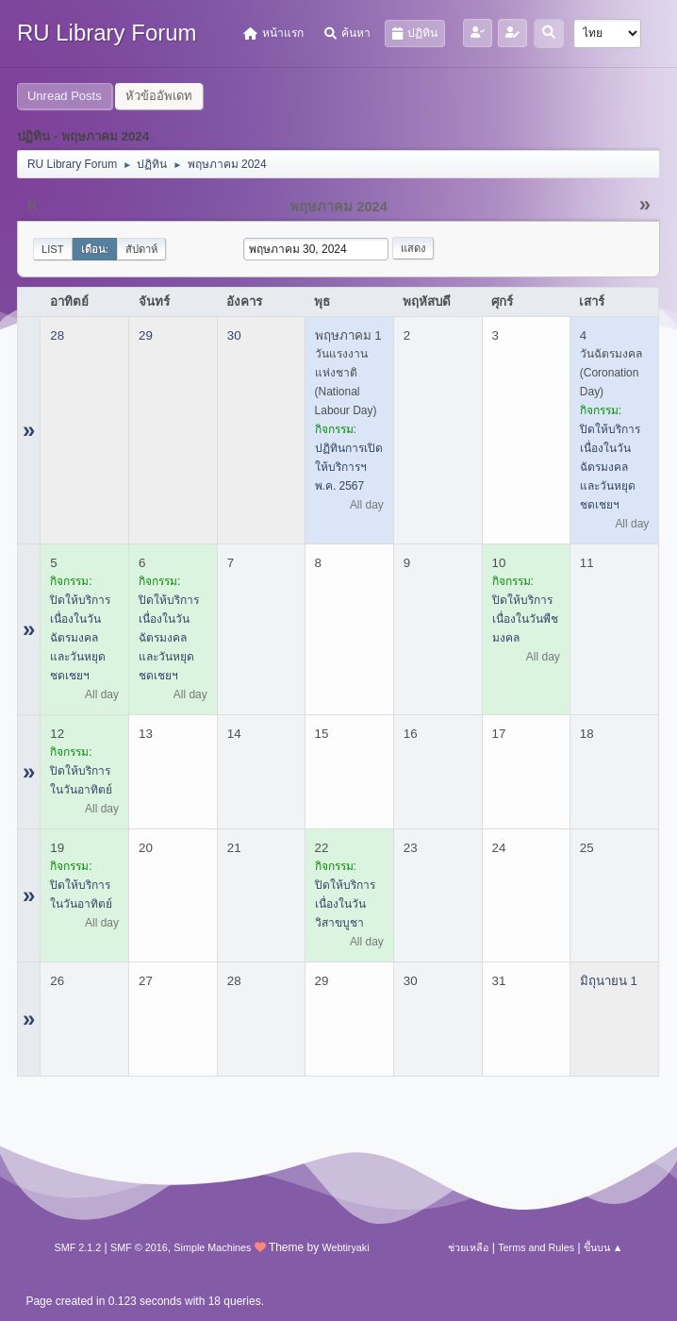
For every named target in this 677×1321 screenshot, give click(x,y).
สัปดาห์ (141, 249)
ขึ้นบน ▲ (603, 1247)
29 (146, 335)
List (52, 249)
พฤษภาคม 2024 (338, 206)
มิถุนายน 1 (608, 981)
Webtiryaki (346, 1247)
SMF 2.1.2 (77, 1247)
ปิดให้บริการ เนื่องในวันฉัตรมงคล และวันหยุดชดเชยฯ (610, 467)
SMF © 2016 (139, 1247)
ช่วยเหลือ (468, 1247)
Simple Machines (212, 1247)
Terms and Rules (536, 1247)
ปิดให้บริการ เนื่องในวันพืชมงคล (525, 619)
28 (57, 335)
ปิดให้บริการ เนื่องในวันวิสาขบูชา (345, 903)
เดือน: (95, 249)
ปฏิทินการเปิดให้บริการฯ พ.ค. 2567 (349, 467)
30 (234, 335)
